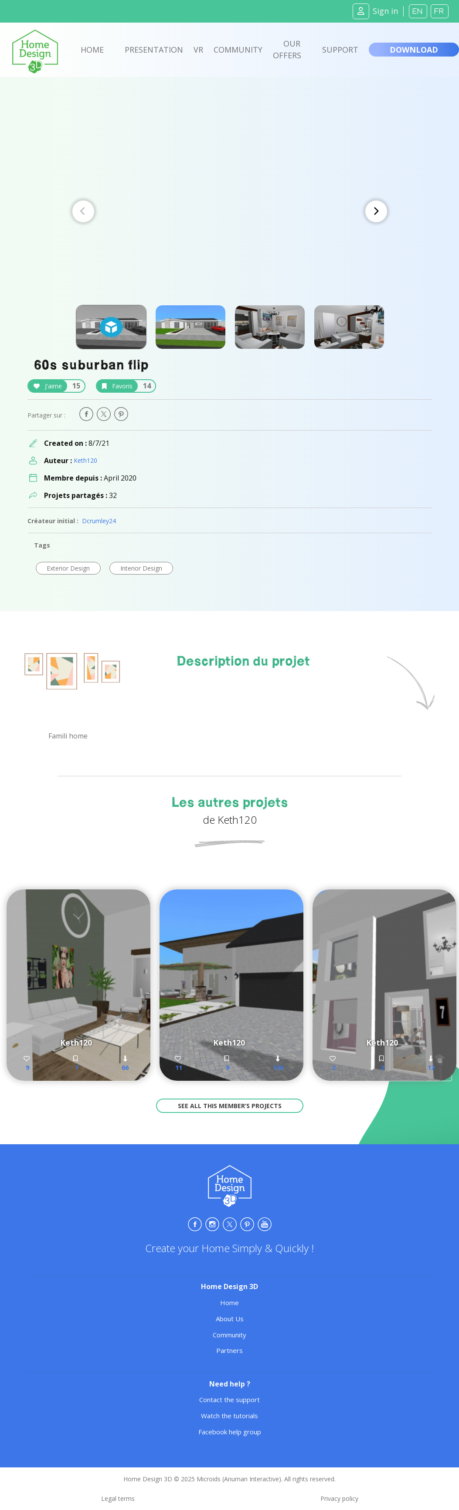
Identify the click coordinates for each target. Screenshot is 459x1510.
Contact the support (229, 1399)
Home (92, 49)
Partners (229, 1350)
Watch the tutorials (229, 1415)
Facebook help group (229, 1431)
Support (340, 49)
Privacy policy (339, 1498)
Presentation (154, 49)
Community (238, 49)
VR (198, 49)
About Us (230, 1318)
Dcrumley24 (99, 521)
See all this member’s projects (230, 1106)
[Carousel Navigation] (229, 211)
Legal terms (118, 1498)
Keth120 (85, 460)
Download (414, 49)
